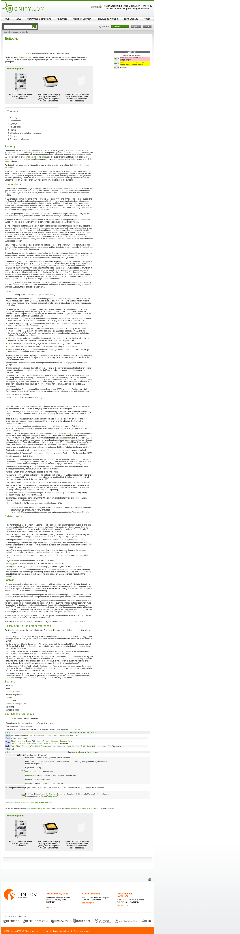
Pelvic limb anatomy (38, 802)
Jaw (60, 735)
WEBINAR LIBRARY (82, 19)
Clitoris (23, 743)
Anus (57, 743)
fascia (27, 783)
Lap (78, 746)
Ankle (104, 746)
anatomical (21, 57)
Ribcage (54, 741)
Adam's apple (22, 738)
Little (68, 746)
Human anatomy (21, 802)
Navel (70, 741)
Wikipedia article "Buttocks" (77, 808)
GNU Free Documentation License (38, 808)
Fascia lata (45, 783)
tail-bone (61, 338)
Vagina (28, 743)
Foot (109, 746)
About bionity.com (57, 893)
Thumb (49, 746)
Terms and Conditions (61, 931)
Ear (31, 735)
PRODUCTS (62, 19)
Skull (13, 735)
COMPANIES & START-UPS (39, 19)
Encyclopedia (14, 32)
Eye (26, 735)
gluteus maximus (74, 150)
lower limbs (92, 752)
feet (75, 165)
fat (42, 153)
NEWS (18, 19)
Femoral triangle (31, 775)
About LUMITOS (91, 893)
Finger (43, 746)
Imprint (45, 931)
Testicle (46, 743)
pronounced (52, 299)
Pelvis (49, 802)
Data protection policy (82, 931)
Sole (50, 794)
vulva (69, 438)
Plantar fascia (52, 796)
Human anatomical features (83, 732)
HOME (6, 19)
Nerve (116, 64)
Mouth (41, 735)
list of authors (93, 808)
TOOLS (147, 19)
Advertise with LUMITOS (125, 894)
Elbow (18, 746)
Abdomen (63, 741)
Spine (22, 741)
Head (8, 735)
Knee (89, 746)
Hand (37, 746)
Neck (8, 738)
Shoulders (15, 741)
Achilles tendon (59, 794)
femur (44, 157)
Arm (12, 746)
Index (54, 746)
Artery (116, 59)
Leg (73, 746)
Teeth (55, 735)
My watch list (104, 26)
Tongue (48, 735)
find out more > (52, 907)
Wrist (32, 746)
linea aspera (31, 157)
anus (7, 161)
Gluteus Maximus (13, 691)
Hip (52, 743)
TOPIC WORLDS (131, 19)
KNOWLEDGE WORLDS (107, 19)
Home (5, 32)
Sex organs (15, 743)
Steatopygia (11, 563)
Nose (36, 735)
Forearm (25, 746)
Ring (64, 746)
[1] (90, 446)
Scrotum (39, 743)
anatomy (80, 752)
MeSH (116, 68)
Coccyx (9, 698)
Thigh (83, 746)
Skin (8, 749)
